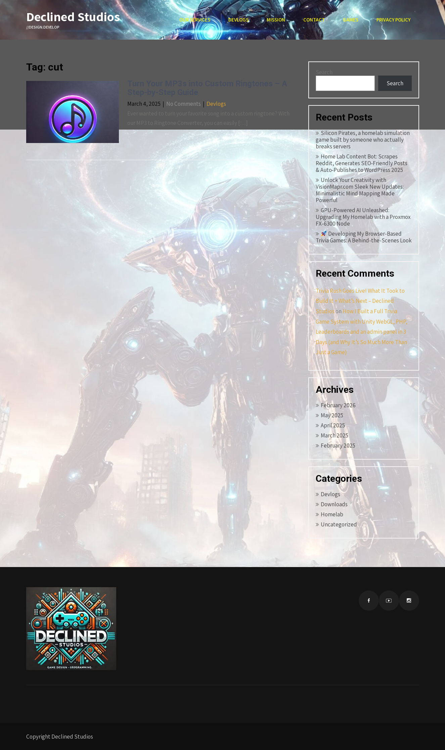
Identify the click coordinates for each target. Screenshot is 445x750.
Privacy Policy (393, 19)
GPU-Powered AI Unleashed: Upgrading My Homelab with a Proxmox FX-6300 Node (363, 216)
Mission (276, 19)
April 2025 (333, 425)
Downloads (334, 504)
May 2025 (332, 415)
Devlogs (238, 19)
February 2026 (338, 405)
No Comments (183, 103)
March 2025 (334, 435)
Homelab (332, 514)
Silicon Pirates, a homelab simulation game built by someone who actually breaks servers (363, 139)
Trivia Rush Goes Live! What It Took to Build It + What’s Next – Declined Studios (360, 301)
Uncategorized (339, 524)
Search (324, 72)
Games (350, 19)
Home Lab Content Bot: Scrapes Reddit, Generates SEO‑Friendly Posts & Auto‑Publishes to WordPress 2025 (362, 163)
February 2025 (338, 445)
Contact (314, 19)
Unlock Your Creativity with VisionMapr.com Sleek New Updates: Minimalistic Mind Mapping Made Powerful (360, 190)
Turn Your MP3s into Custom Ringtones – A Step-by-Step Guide (207, 88)
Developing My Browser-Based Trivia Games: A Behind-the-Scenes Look (364, 237)
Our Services (194, 19)
